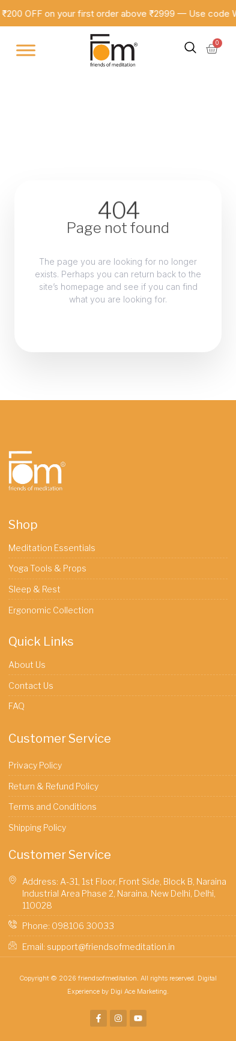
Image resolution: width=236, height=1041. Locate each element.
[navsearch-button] (190, 50)
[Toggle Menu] (25, 50)
